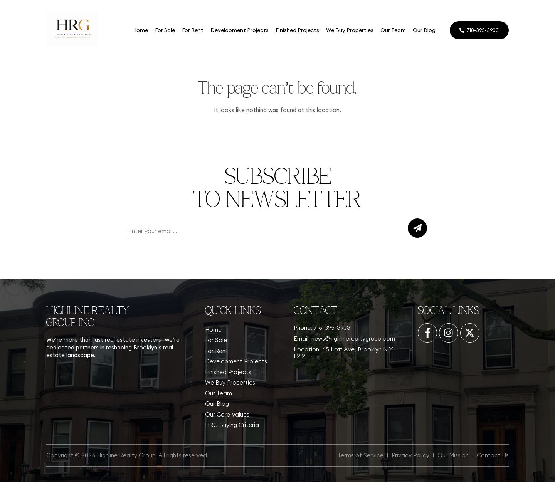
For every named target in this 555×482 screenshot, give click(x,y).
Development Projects (239, 30)
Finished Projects (297, 30)
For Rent (192, 30)
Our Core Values (227, 414)
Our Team (392, 30)
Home (140, 30)
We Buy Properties (349, 30)
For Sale (165, 30)
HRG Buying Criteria (232, 424)
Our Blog (423, 30)
